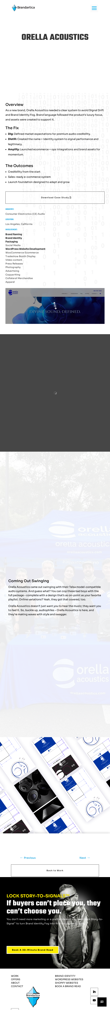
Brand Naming (13, 234)
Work (15, 975)
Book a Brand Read (68, 986)
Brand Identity (13, 238)
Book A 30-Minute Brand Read (32, 950)
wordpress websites (69, 979)
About (15, 982)
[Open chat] (102, 1002)
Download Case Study (55, 197)
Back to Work (55, 870)
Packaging (11, 241)
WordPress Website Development (25, 248)
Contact (17, 986)
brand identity (65, 975)
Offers (15, 979)
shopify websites (66, 982)
